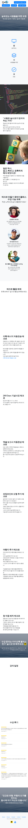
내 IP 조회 (14, 5)
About (3, 817)
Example (13, 817)
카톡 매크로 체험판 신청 (20, 2)
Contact (18, 817)
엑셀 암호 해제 (6, 5)
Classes (8, 817)
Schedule (24, 817)
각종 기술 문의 (22, 5)
